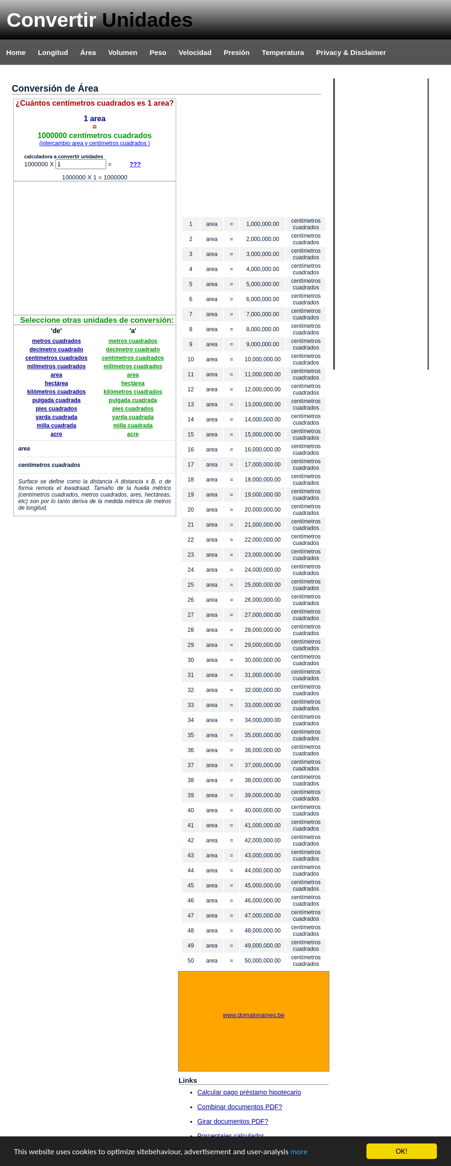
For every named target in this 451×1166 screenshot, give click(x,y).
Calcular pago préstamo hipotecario (249, 1092)
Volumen (122, 52)
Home (16, 52)
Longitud (53, 52)
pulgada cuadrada (56, 400)
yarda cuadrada (57, 417)
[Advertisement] (95, 247)
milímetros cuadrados (56, 366)
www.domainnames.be (254, 1014)
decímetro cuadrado (57, 349)
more (299, 1152)
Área (88, 52)
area (56, 375)
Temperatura (283, 52)
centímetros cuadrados (56, 358)
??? (135, 164)
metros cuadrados (56, 341)
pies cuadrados (56, 408)
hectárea (56, 383)
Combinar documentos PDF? (239, 1107)
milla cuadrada (56, 425)
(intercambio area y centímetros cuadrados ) (94, 143)
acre (56, 434)
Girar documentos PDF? (232, 1121)
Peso (157, 52)
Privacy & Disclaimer (351, 52)
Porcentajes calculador (230, 1136)
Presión (236, 52)
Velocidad (195, 52)
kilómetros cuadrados (56, 392)
